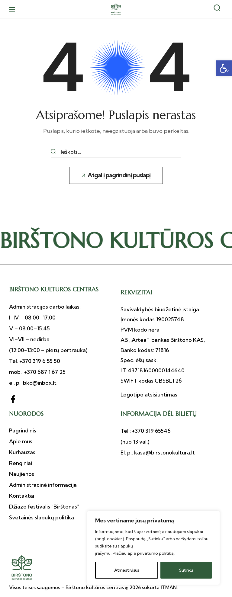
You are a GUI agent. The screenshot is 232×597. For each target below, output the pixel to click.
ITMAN (169, 587)
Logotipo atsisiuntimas (149, 394)
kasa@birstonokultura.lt (164, 452)
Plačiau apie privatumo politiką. (144, 553)
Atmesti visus (126, 570)
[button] (224, 68)
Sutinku (186, 570)
